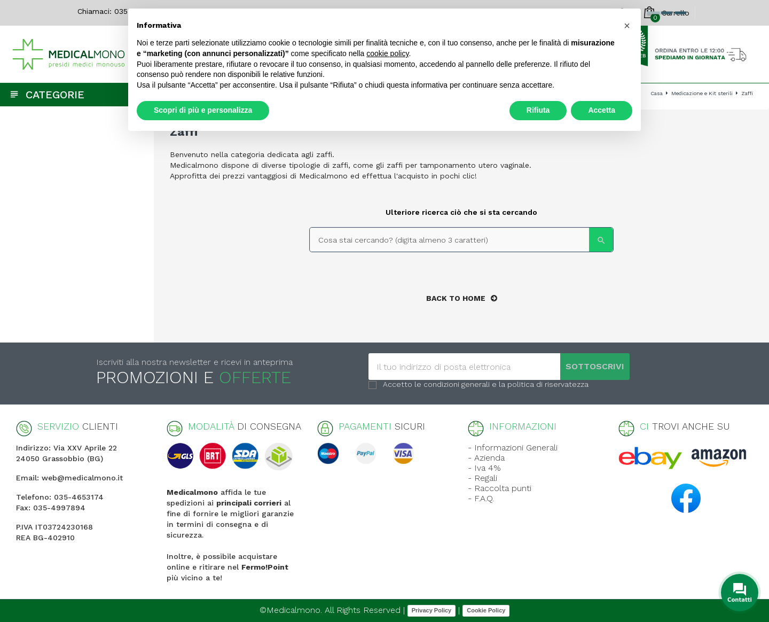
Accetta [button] (601, 110)
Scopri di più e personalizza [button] (203, 110)
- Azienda (486, 458)
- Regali (482, 478)
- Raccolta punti (499, 488)
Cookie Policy (486, 610)
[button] (626, 25)
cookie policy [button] (387, 53)
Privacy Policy (432, 610)
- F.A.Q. (481, 498)
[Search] (461, 240)
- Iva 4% (484, 468)
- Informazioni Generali (513, 447)
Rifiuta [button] (538, 110)
